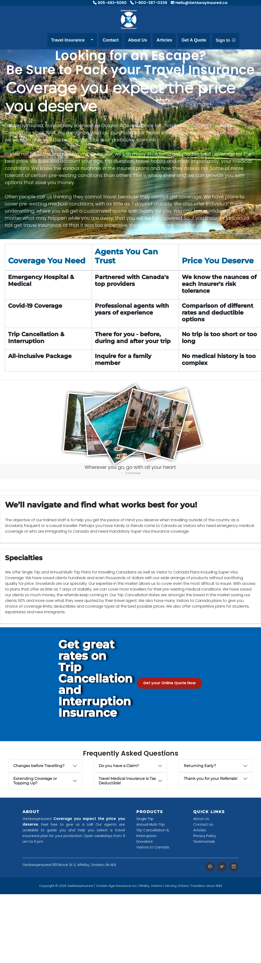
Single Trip (145, 818)
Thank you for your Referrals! (210, 778)
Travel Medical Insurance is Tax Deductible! (127, 780)
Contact (111, 40)
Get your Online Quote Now (169, 683)
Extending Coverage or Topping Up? (35, 780)
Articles (164, 40)
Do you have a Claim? (119, 765)
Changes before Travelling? (38, 765)
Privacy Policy (204, 835)
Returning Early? (200, 765)
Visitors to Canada (152, 847)
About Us (137, 40)
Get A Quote (194, 40)
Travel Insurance (68, 40)
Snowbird (144, 841)
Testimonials (204, 841)
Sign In (225, 40)
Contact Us (203, 824)
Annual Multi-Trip (150, 824)
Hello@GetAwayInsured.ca (201, 2)
